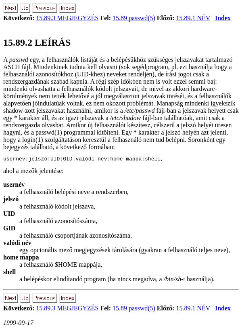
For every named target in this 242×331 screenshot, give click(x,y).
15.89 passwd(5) (134, 18)
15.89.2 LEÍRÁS (37, 42)
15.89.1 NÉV (193, 18)
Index (223, 18)
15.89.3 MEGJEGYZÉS (67, 18)
